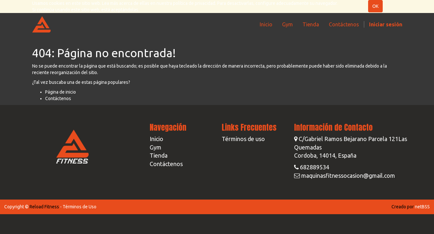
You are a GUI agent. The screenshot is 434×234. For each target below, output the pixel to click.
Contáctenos (58, 98)
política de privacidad (194, 3)
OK (375, 6)
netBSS (422, 206)
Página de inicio (60, 92)
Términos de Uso (79, 206)
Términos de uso (243, 139)
